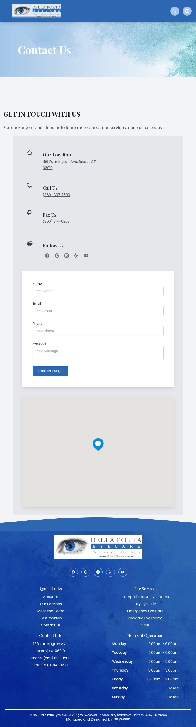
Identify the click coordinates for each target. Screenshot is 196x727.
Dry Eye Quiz (145, 603)
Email (37, 303)
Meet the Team (50, 610)
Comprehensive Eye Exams (145, 596)
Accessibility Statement (115, 714)
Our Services (51, 603)
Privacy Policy (143, 714)
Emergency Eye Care (145, 610)
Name (37, 283)
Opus (145, 624)
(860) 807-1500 (56, 194)
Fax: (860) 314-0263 (51, 664)
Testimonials (51, 617)
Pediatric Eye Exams (145, 617)
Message (39, 343)
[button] (5, 11)
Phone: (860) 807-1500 (51, 657)
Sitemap (161, 714)
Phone (37, 323)
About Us (51, 596)
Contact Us (51, 624)
